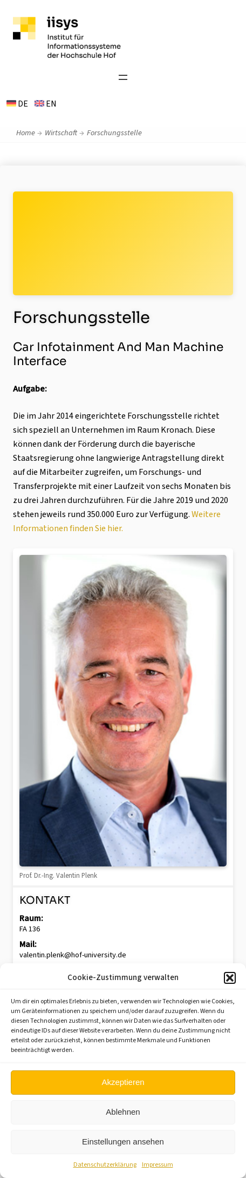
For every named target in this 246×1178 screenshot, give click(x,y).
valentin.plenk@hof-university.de (72, 955)
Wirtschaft (61, 132)
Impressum (157, 1164)
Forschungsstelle (114, 132)
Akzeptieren (122, 1082)
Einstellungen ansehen (123, 1141)
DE (17, 103)
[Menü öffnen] (123, 77)
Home (25, 132)
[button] (229, 977)
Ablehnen (123, 1111)
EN (46, 103)
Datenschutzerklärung (104, 1164)
